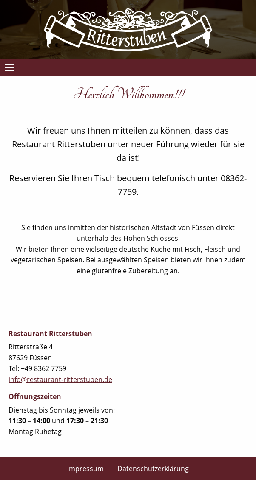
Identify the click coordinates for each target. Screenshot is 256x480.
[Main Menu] (9, 67)
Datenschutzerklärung (153, 468)
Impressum (85, 468)
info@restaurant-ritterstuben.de (60, 379)
